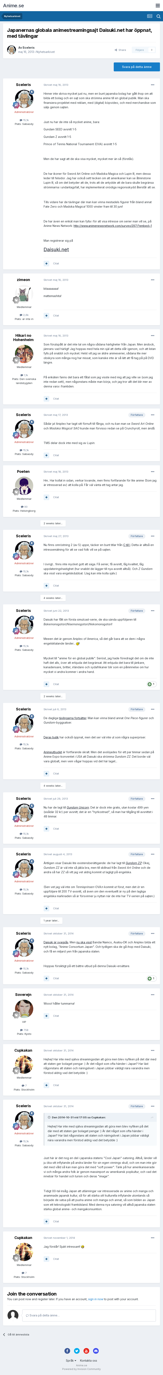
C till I (126, 545)
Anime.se (13, 6)
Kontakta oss (88, 1360)
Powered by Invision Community (81, 1369)
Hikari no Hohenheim (23, 337)
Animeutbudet (53, 752)
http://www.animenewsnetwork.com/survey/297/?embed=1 (113, 225)
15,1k (24, 120)
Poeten (23, 471)
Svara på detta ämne (137, 67)
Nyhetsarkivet (45, 52)
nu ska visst (84, 942)
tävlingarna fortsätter (72, 718)
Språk (71, 1360)
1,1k (24, 375)
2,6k (24, 314)
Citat (56, 263)
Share (120, 49)
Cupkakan (23, 1050)
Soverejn (23, 994)
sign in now (95, 1299)
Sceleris (29, 47)
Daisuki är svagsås (56, 942)
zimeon (23, 280)
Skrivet (56, 84)
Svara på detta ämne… (43, 1315)
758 (24, 1030)
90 (24, 506)
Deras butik (51, 737)
